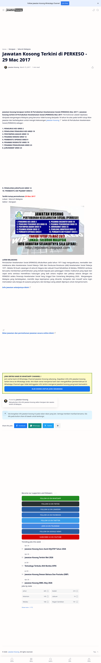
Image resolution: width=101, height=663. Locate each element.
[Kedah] (65, 591)
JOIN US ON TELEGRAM (50, 526)
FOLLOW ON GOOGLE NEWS (50, 531)
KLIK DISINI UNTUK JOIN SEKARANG (47, 389)
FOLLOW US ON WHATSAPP (50, 498)
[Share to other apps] (58, 425)
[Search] (97, 10)
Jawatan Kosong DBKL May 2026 (38, 583)
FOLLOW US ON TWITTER (50, 520)
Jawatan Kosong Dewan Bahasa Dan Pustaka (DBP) (46, 574)
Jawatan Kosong (13, 652)
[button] (93, 10)
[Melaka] (36, 602)
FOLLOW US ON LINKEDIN (50, 509)
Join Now (65, 3)
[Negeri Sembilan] (65, 602)
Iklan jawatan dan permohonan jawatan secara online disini (28, 333)
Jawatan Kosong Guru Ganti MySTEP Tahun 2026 (45, 549)
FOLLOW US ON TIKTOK (51, 504)
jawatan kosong (52, 120)
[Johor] (36, 591)
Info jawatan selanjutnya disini (15, 287)
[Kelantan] (36, 596)
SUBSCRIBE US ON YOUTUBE (50, 537)
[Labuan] (65, 596)
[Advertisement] (50, 31)
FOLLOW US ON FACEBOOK (50, 515)
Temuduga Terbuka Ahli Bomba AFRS (40, 566)
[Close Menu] (98, 3)
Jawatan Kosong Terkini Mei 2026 (39, 557)
